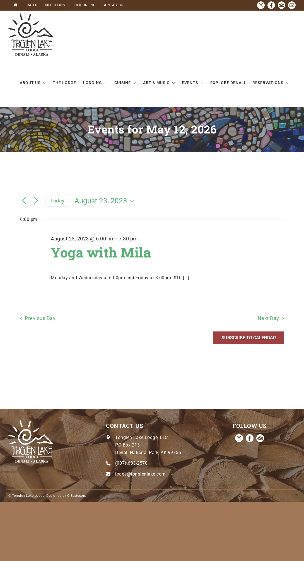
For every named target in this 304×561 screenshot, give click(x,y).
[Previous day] (24, 201)
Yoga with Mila (101, 252)
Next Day (268, 318)
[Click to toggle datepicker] (105, 201)
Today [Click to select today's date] (57, 201)
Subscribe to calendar (248, 337)
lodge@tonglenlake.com (140, 474)
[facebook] (250, 438)
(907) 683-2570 (131, 463)
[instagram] (239, 438)
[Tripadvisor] (260, 438)
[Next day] (36, 201)
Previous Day (40, 318)
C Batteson (76, 496)
